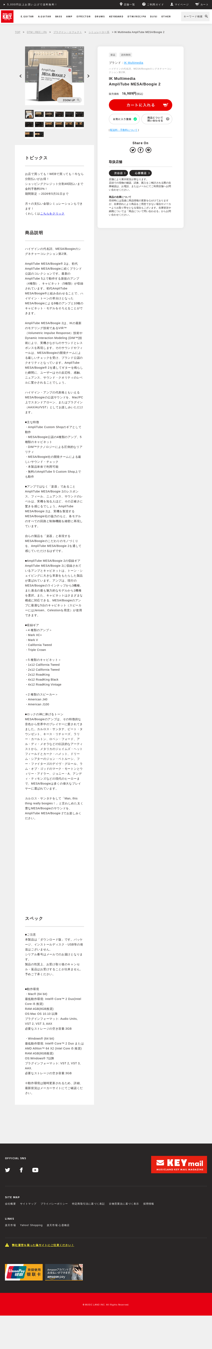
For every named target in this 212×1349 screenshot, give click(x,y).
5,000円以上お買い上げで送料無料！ (32, 4)
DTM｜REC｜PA (37, 32)
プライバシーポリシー (54, 1203)
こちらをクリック (52, 213)
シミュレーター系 (99, 32)
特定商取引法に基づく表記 (88, 1203)
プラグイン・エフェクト (67, 32)
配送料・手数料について (123, 130)
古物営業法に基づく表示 (124, 1203)
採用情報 (148, 1203)
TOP (17, 32)
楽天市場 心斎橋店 (58, 1225)
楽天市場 (10, 1225)
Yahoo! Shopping (31, 1225)
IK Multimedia (133, 62)
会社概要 (10, 1203)
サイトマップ (28, 1203)
